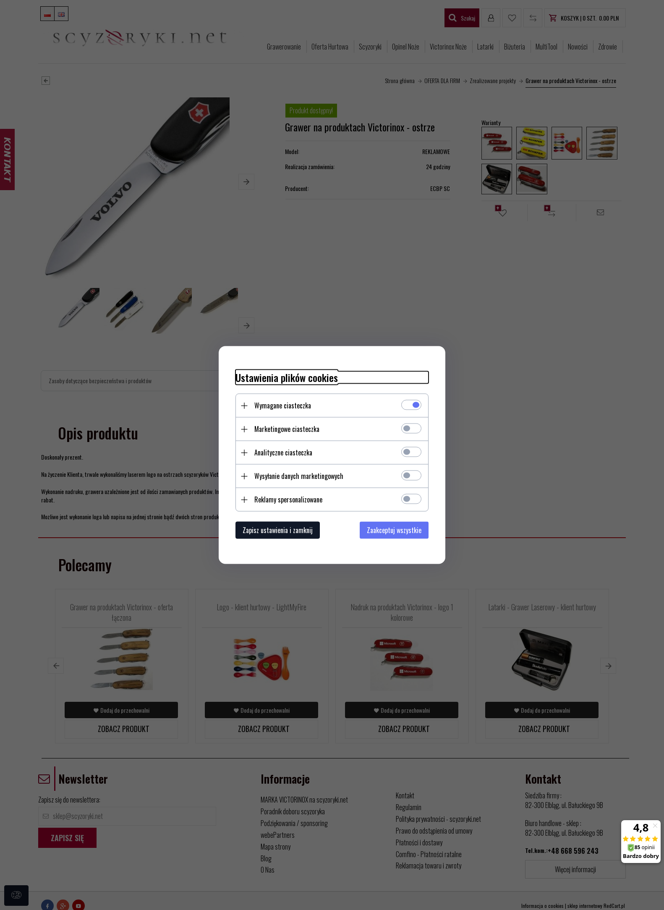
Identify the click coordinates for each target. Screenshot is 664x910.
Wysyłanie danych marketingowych (298, 476)
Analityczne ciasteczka (283, 452)
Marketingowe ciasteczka (286, 429)
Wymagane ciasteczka (282, 405)
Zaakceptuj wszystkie (394, 530)
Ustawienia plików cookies (286, 377)
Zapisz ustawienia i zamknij (278, 530)
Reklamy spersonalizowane (288, 499)
